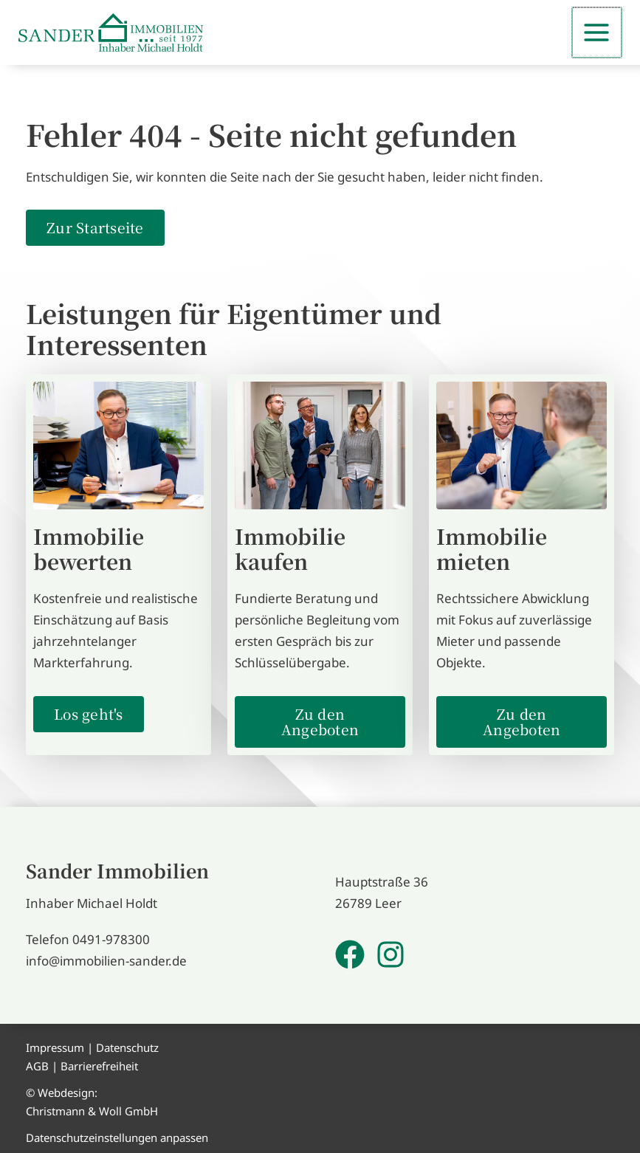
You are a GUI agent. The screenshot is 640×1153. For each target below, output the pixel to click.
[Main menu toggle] (598, 31)
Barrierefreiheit (99, 1064)
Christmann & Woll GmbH (92, 1109)
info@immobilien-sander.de (106, 959)
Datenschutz (127, 1046)
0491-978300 (111, 937)
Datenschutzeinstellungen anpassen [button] (117, 1136)
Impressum (55, 1046)
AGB (37, 1064)
